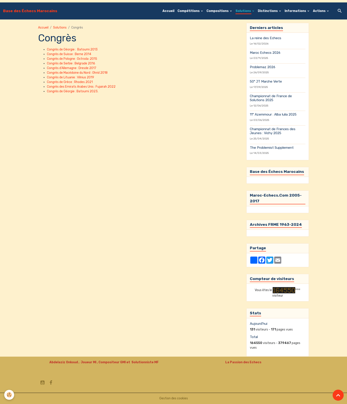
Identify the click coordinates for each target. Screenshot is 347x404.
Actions (319, 11)
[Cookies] (9, 395)
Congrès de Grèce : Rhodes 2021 (70, 82)
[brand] (30, 11)
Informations (296, 11)
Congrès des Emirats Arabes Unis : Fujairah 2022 (81, 87)
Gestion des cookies (173, 398)
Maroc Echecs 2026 (265, 53)
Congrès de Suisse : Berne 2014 (69, 54)
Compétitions (188, 11)
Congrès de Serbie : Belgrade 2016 (71, 63)
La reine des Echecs (265, 38)
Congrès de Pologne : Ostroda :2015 (72, 59)
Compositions (217, 11)
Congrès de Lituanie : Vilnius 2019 (70, 77)
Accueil (168, 11)
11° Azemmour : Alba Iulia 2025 (273, 114)
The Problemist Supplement (272, 148)
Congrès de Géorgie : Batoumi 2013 (72, 49)
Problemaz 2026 (262, 67)
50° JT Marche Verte (266, 81)
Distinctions (268, 11)
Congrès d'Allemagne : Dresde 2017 (71, 68)
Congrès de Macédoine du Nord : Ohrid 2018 (77, 73)
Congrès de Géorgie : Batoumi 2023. (72, 91)
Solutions (243, 11)
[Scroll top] (338, 395)
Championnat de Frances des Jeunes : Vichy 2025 (272, 131)
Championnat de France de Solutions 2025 (271, 98)
